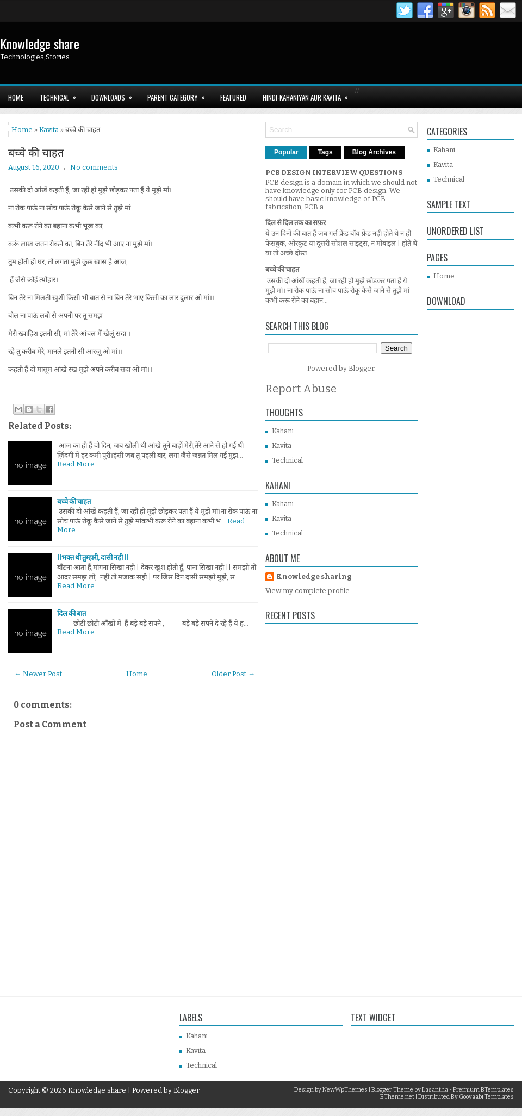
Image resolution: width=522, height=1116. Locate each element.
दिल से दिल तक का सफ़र (295, 223)
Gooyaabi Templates (486, 1096)
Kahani (283, 431)
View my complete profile (307, 591)
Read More (76, 464)
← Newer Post (38, 674)
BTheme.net (397, 1096)
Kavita (49, 130)
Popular (286, 152)
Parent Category (179, 94)
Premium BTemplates (483, 1089)
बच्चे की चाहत (36, 151)
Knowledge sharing (314, 576)
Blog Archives (374, 152)
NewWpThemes (345, 1089)
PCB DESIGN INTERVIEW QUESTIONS (333, 173)
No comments (94, 167)
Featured (233, 97)
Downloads (115, 94)
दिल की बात (71, 613)
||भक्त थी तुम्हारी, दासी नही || (92, 557)
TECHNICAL (61, 94)
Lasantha (435, 1089)
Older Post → (233, 674)
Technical (287, 460)
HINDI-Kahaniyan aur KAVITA (309, 94)
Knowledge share (39, 43)
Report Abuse (301, 388)
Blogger (361, 368)
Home (15, 97)
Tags (325, 152)
